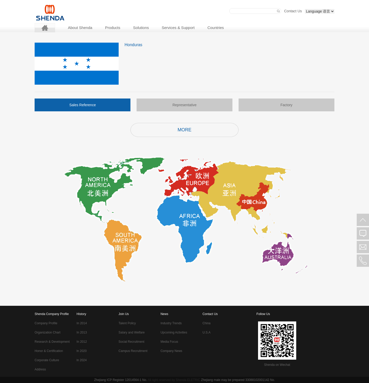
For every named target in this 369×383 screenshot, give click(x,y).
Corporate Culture (47, 360)
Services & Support (178, 27)
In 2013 (82, 332)
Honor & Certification (49, 351)
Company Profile (46, 323)
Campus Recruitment (133, 351)
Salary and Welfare (132, 332)
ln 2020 (82, 351)
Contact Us (293, 11)
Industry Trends (171, 323)
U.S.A (206, 332)
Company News (171, 351)
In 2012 (82, 341)
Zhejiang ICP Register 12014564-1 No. (120, 380)
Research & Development (52, 341)
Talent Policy (127, 323)
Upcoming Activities (173, 332)
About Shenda (80, 27)
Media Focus (169, 341)
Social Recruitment (132, 341)
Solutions (141, 27)
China (206, 323)
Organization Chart (47, 332)
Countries (215, 27)
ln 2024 (82, 360)
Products (112, 27)
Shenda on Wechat (277, 365)
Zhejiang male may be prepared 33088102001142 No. (238, 380)
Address (40, 369)
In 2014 (82, 323)
